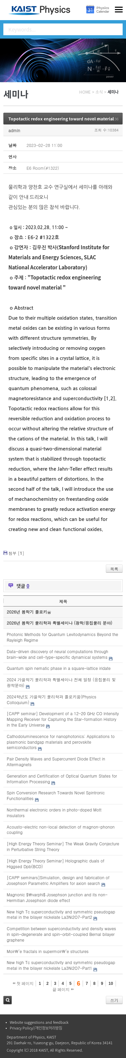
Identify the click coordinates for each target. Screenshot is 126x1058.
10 (111, 983)
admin (14, 130)
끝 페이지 (63, 989)
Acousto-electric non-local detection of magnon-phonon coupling (61, 829)
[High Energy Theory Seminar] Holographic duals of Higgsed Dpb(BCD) (55, 863)
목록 (114, 569)
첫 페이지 (23, 983)
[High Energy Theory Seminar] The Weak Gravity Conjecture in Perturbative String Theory (63, 846)
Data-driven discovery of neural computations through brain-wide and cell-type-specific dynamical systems (57, 654)
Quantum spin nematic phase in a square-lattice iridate (59, 668)
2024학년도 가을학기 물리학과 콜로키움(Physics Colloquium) (51, 699)
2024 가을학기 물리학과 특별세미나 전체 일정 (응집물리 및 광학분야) (61, 682)
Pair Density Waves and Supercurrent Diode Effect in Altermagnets (56, 761)
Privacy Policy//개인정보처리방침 (36, 1028)
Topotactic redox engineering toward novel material (61, 119)
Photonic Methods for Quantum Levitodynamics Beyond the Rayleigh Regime (62, 637)
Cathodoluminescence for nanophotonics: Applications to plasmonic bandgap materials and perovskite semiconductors (61, 741)
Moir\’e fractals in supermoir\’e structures (48, 951)
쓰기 (114, 1000)
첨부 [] (16, 553)
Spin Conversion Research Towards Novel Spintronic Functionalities (56, 795)
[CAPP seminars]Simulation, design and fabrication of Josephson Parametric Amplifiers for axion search (58, 880)
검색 (7, 1000)
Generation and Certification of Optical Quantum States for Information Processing (62, 778)
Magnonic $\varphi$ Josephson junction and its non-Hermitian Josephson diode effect (57, 897)
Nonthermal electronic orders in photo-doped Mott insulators (54, 812)
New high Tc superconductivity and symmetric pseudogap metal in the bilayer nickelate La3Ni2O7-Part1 (61, 965)
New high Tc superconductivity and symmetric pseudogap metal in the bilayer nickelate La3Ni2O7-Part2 (61, 914)
